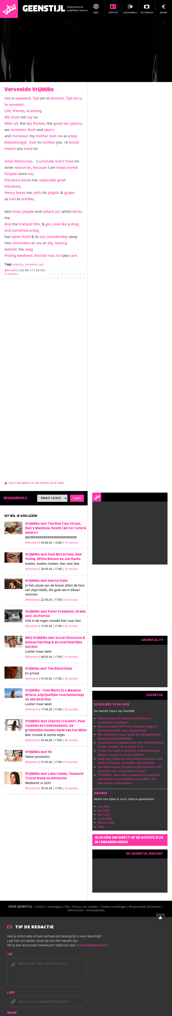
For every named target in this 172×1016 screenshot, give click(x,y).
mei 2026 (103, 810)
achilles (27, 198)
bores (26, 180)
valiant (48, 211)
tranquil (25, 224)
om (75, 98)
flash (32, 129)
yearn (49, 129)
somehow (20, 230)
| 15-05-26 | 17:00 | (58, 626)
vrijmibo (18, 264)
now (58, 161)
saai (41, 264)
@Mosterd (31, 543)
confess (48, 142)
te (6, 104)
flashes (39, 123)
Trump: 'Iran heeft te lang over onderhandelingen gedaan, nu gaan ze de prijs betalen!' (129, 753)
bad (12, 198)
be (44, 255)
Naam (12, 1013)
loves (17, 211)
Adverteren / (77, 910)
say (30, 117)
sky (29, 123)
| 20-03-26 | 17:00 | (58, 788)
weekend (22, 98)
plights (54, 192)
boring (35, 110)
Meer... (102, 827)
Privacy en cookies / (86, 907)
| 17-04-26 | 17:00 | (58, 709)
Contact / (41, 907)
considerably (57, 236)
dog (35, 230)
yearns (76, 123)
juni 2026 (103, 806)
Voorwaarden (95, 910)
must (15, 117)
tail (42, 236)
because (40, 167)
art (57, 211)
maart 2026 (105, 818)
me (59, 135)
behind (10, 249)
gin (48, 224)
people (28, 211)
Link (11, 993)
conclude (46, 161)
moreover (20, 135)
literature (12, 180)
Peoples (11, 173)
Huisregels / (56, 907)
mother (42, 135)
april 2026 (104, 814)
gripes (69, 192)
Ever (33, 142)
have (28, 148)
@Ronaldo (11, 270)
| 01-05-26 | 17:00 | (58, 678)
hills (36, 224)
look (56, 224)
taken (16, 236)
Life (7, 110)
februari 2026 (106, 823)
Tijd (35, 98)
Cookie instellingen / (115, 907)
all (16, 123)
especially (47, 180)
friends (19, 110)
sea (66, 123)
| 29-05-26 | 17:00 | (58, 569)
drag (75, 224)
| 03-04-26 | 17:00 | (58, 740)
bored (74, 142)
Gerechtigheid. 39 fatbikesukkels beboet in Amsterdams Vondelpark (124, 720)
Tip (10, 954)
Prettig (10, 255)
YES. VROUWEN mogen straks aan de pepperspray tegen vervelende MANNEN (129, 736)
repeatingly (15, 142)
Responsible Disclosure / (146, 907)
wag (29, 249)
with (37, 192)
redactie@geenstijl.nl (91, 945)
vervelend (31, 264)
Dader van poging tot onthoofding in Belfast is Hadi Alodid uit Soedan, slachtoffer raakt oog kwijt (130, 761)
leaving (61, 242)
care (73, 255)
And (7, 224)
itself (26, 236)
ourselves (18, 129)
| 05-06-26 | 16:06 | (58, 543)
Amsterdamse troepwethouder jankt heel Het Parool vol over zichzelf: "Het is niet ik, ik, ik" (130, 745)
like (64, 224)
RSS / (68, 907)
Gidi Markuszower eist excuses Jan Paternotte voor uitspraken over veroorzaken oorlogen (129, 769)
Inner (9, 161)
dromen (57, 98)
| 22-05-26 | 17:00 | (58, 600)
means (10, 148)
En (58, 255)
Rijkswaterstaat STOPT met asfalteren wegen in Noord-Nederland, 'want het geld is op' (127, 728)
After (8, 123)
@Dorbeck (31, 569)
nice (50, 255)
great (57, 123)
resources (22, 167)
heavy (61, 167)
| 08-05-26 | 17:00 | (58, 657)
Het (7, 98)
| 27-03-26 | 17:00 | (58, 762)
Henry (9, 192)
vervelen (16, 104)
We (7, 117)
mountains (21, 242)
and (7, 230)
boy (74, 135)
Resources (23, 161)
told (52, 135)
